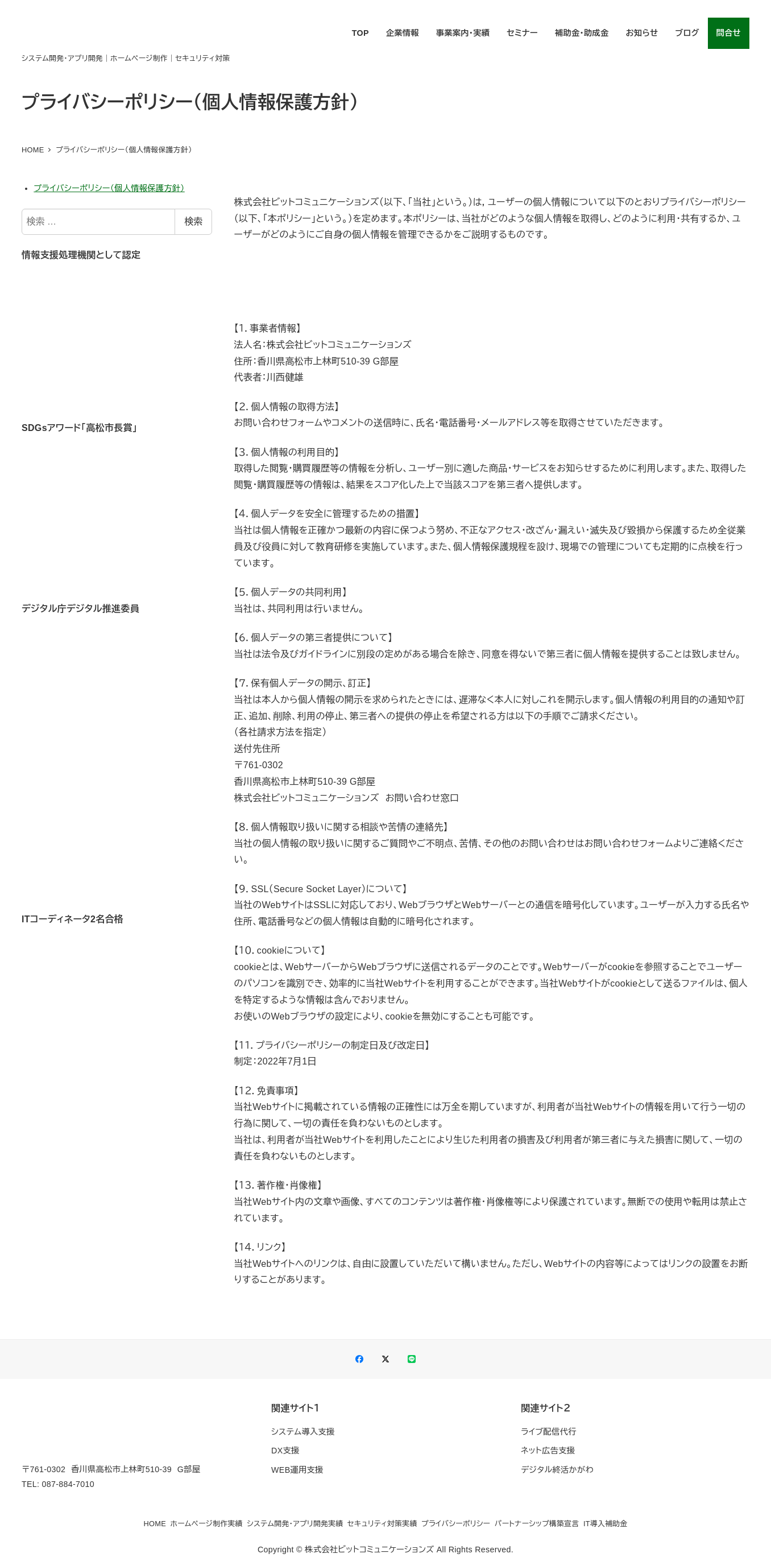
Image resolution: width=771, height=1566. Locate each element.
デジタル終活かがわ (557, 1469)
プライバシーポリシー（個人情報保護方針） (109, 188)
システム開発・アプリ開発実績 (295, 1523)
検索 (193, 221)
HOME (154, 1523)
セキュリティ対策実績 (382, 1523)
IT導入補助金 (605, 1523)
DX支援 (285, 1450)
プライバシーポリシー (455, 1523)
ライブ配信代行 (549, 1431)
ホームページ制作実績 (207, 1523)
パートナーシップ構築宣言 (537, 1523)
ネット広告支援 (548, 1450)
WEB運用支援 (297, 1469)
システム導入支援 (302, 1431)
